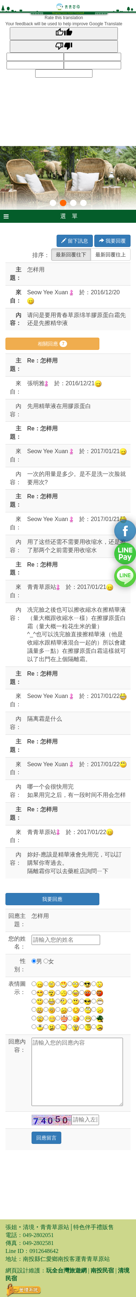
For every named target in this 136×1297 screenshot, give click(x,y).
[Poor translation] (64, 46)
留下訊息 (74, 241)
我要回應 (52, 899)
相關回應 (52, 343)
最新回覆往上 (110, 254)
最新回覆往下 (71, 254)
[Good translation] (64, 33)
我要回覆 (112, 241)
